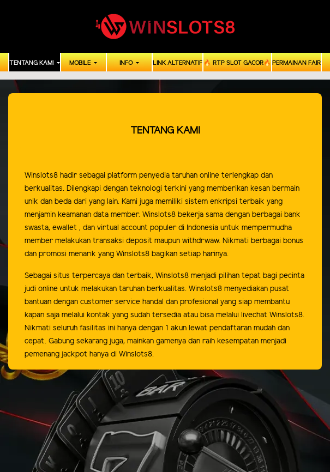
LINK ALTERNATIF (177, 63)
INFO (126, 63)
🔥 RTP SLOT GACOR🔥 (237, 63)
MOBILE (80, 63)
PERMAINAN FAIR (296, 63)
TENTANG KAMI (32, 63)
